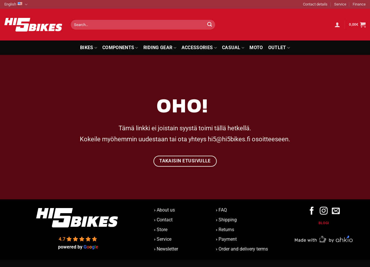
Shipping (228, 219)
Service (340, 4)
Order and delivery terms (243, 249)
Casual (233, 48)
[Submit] (209, 25)
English (15, 4)
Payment (228, 239)
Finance (359, 4)
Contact (165, 219)
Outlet (279, 48)
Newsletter (166, 249)
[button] (337, 24)
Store (162, 229)
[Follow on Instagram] (324, 211)
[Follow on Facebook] (312, 211)
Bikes (88, 48)
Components (120, 48)
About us (164, 210)
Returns (226, 229)
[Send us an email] (335, 211)
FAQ (223, 210)
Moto (256, 47)
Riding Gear (159, 48)
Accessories (199, 48)
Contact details (315, 4)
